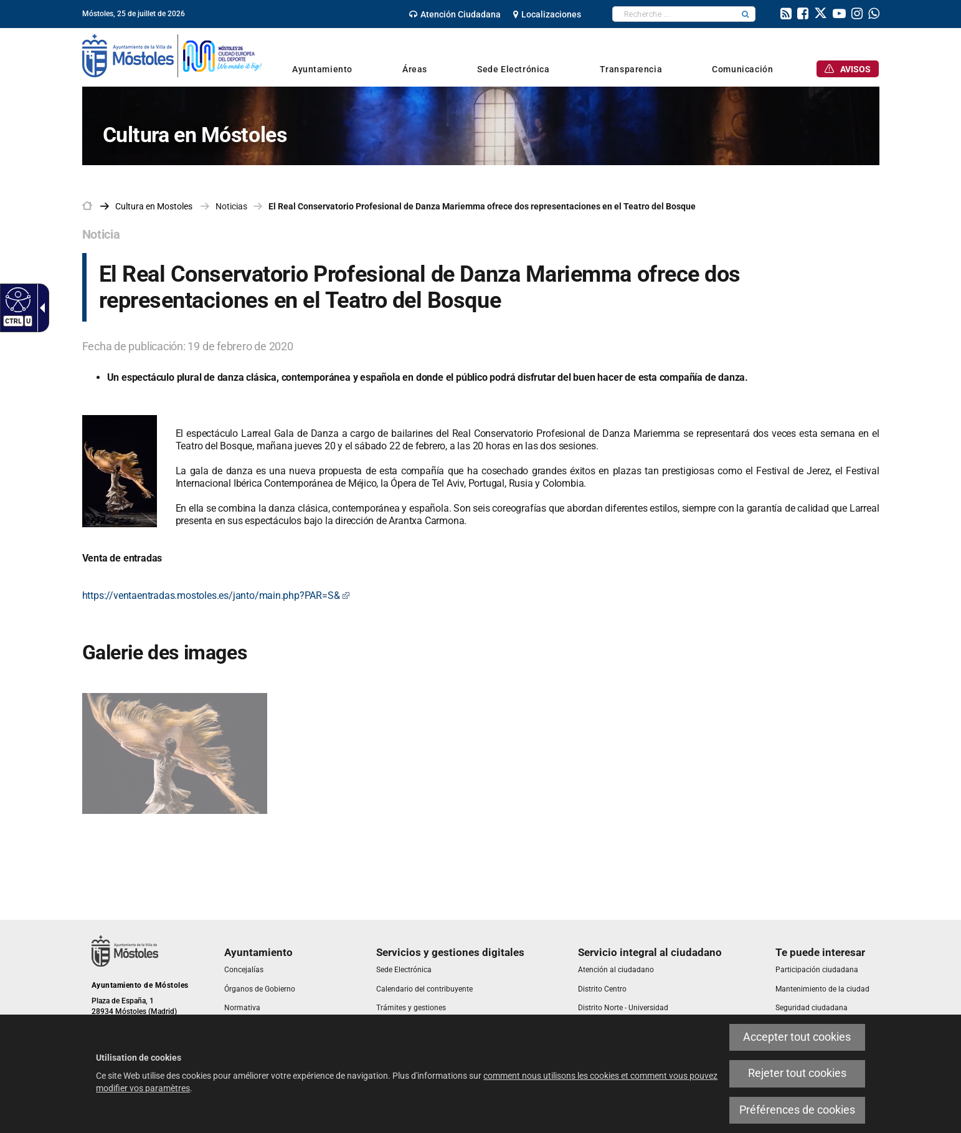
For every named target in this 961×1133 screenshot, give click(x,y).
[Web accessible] (16, 299)
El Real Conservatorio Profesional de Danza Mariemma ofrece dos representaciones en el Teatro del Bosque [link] (482, 206)
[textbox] (674, 14)
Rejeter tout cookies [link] (797, 1073)
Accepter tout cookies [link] (797, 1037)
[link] (455, 14)
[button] (745, 14)
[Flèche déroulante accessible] (40, 308)
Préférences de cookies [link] (797, 1110)
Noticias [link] (231, 206)
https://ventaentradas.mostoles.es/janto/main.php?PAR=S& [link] (216, 595)
